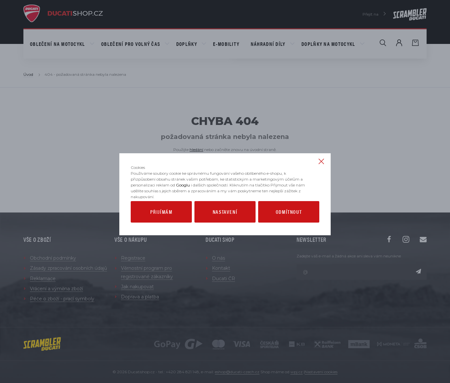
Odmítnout (289, 233)
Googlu (183, 206)
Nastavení (225, 233)
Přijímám (161, 233)
